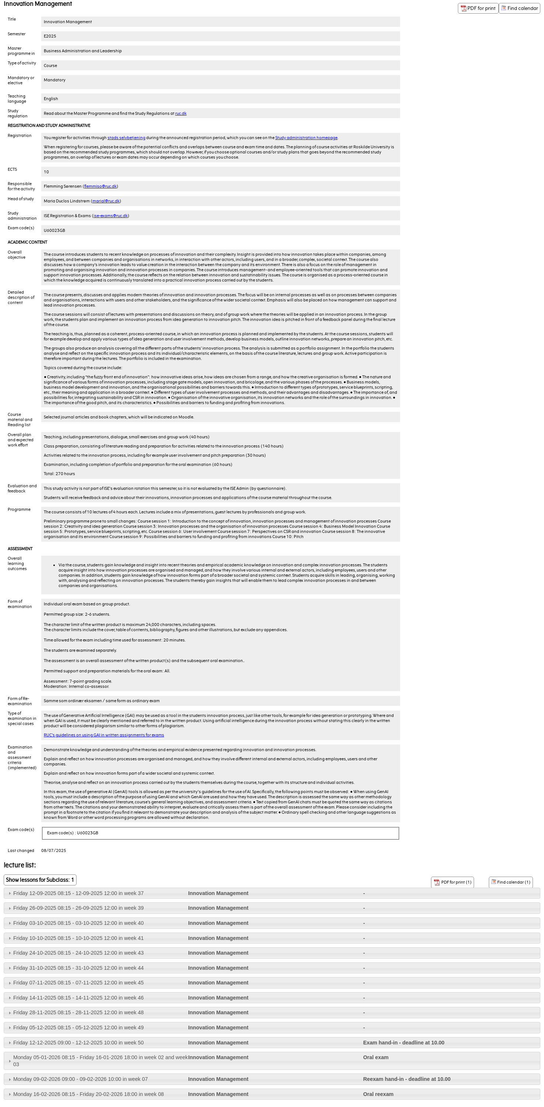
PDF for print (478, 8)
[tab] (272, 893)
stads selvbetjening (126, 137)
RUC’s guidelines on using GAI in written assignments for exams (104, 735)
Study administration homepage (306, 137)
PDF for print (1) (452, 882)
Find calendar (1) (511, 882)
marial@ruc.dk (106, 201)
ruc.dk (181, 113)
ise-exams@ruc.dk (110, 215)
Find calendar (519, 8)
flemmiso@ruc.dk (100, 186)
